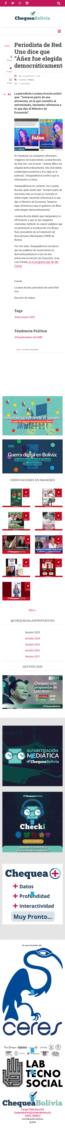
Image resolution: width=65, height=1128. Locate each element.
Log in (18, 350)
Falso (31, 80)
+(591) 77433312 (32, 1115)
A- (5, 94)
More (32, 610)
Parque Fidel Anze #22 (32, 1109)
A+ (9, 94)
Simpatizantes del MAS (29, 337)
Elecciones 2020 (25, 317)
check (7, 46)
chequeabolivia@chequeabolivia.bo (32, 1112)
